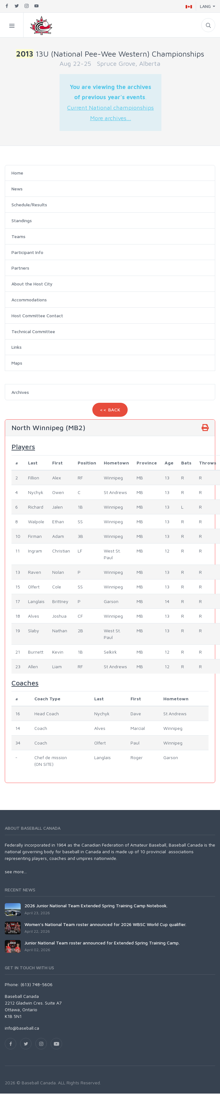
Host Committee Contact (37, 315)
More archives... (110, 117)
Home (17, 172)
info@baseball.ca (22, 1028)
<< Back (110, 409)
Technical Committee (33, 331)
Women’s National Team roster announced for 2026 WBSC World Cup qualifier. (105, 924)
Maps (16, 363)
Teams (18, 236)
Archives (20, 392)
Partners (20, 268)
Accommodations (29, 299)
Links (16, 347)
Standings (21, 220)
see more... (16, 871)
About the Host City (32, 283)
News (17, 188)
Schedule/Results (29, 204)
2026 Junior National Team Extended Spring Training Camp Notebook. (96, 905)
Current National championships (110, 107)
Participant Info (27, 252)
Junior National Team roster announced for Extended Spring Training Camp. (102, 942)
